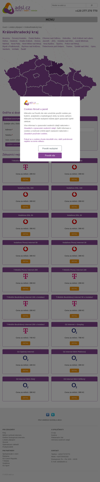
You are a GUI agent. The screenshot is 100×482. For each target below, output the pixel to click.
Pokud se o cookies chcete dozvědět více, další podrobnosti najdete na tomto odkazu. (48, 140)
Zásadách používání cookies (35, 134)
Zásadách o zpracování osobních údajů (40, 128)
